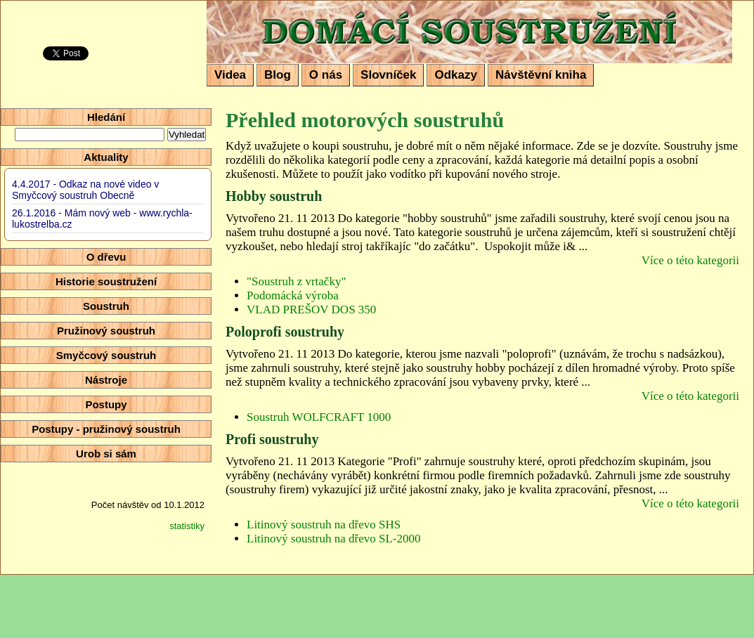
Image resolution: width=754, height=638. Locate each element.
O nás (325, 75)
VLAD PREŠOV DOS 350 (311, 309)
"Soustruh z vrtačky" (296, 281)
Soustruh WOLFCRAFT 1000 (319, 417)
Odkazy (455, 75)
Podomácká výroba (293, 295)
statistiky (186, 526)
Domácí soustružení (300, 11)
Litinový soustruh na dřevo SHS (324, 524)
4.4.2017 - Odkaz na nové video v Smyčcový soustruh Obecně (85, 189)
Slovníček (388, 75)
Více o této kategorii (690, 260)
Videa (230, 75)
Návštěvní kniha (540, 75)
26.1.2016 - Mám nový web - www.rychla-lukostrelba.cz (102, 218)
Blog (277, 75)
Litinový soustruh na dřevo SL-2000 (333, 538)
